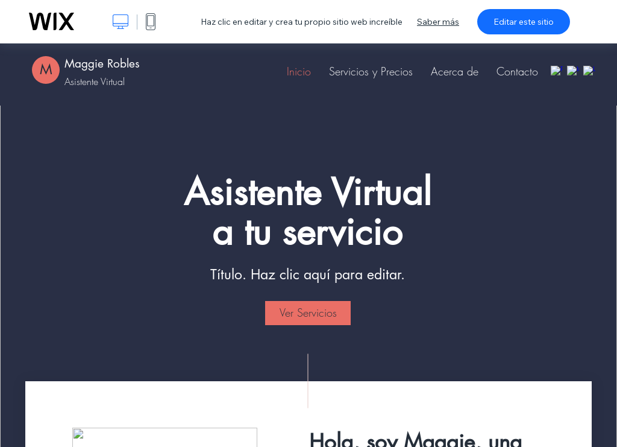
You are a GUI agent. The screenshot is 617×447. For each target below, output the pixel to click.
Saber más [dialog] (438, 21)
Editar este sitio (523, 21)
